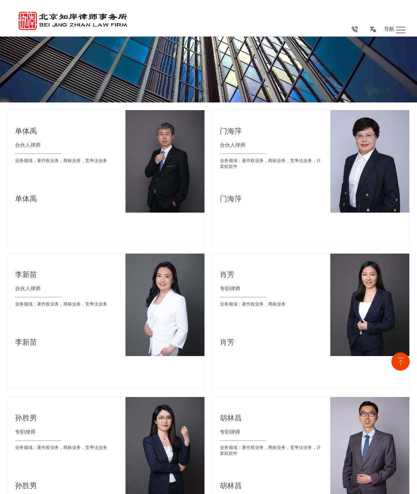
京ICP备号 (77, 487)
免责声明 (371, 486)
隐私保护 (401, 486)
